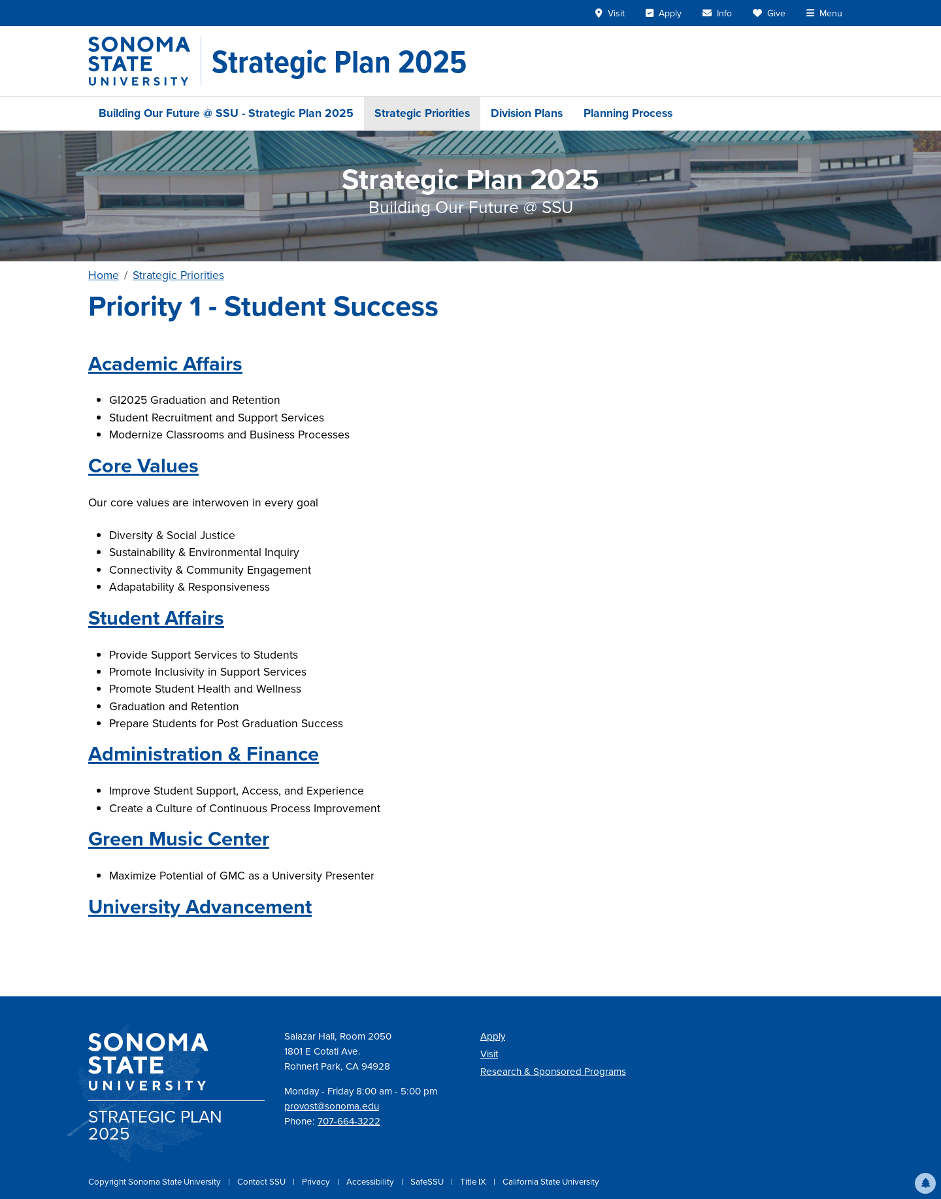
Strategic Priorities (422, 113)
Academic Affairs (165, 363)
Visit (489, 1054)
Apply (492, 1036)
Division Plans (527, 113)
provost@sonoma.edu (331, 1106)
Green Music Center (178, 838)
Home (103, 275)
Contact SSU (262, 1181)
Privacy (317, 1181)
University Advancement (200, 906)
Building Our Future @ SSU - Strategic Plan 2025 (226, 113)
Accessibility (371, 1181)
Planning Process (628, 113)
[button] (925, 1183)
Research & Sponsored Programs (553, 1071)
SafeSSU (428, 1181)
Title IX (474, 1181)
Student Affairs (156, 617)
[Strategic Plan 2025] (339, 61)
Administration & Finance (203, 753)
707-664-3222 (349, 1121)
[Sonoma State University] (144, 61)
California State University (551, 1181)
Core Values (143, 465)
